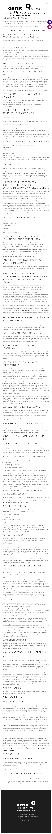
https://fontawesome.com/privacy (13, 782)
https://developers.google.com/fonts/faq (37, 768)
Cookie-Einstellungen (32, 818)
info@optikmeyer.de (33, 816)
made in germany (26, 820)
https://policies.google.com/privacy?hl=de (31, 769)
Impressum (17, 818)
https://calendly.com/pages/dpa (20, 636)
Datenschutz (24, 818)
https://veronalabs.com (34, 662)
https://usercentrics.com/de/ (30, 452)
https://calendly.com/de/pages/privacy (11, 615)
